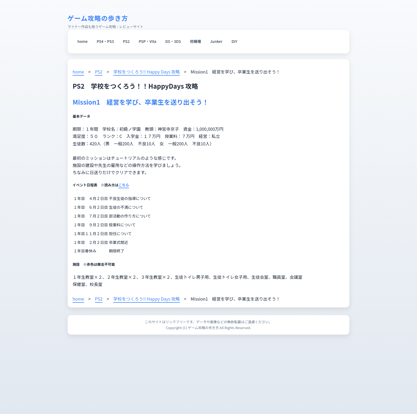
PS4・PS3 (105, 41)
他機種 (195, 41)
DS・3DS (173, 41)
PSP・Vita (147, 41)
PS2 (126, 41)
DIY (234, 41)
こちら (123, 184)
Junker (216, 41)
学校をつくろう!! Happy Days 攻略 (146, 71)
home (82, 41)
